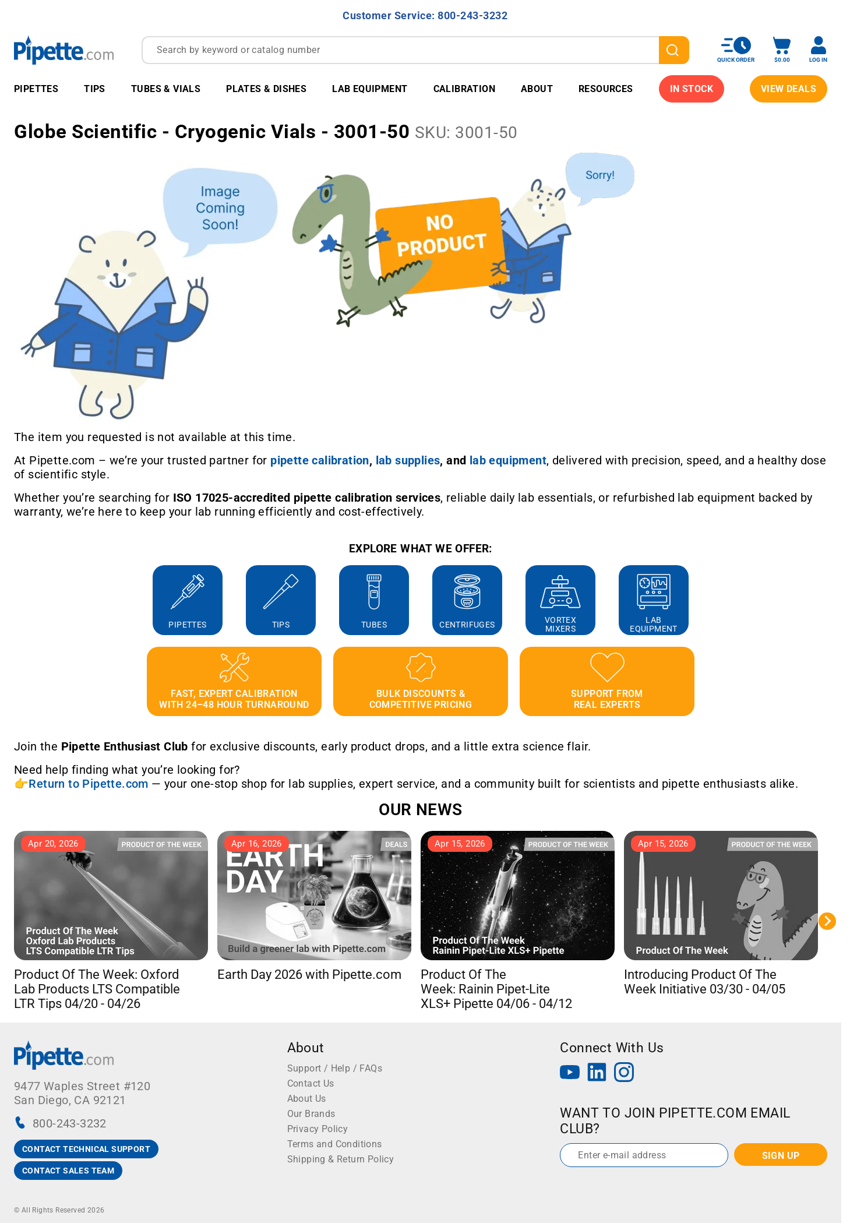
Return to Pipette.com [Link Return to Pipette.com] (88, 784)
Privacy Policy (317, 1128)
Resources (606, 88)
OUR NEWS (420, 809)
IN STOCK (691, 88)
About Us (306, 1098)
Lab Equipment (369, 88)
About (537, 88)
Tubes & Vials (165, 88)
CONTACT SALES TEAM (68, 1170)
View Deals (788, 88)
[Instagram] (624, 1073)
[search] (674, 50)
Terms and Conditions (334, 1144)
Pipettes (36, 88)
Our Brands (311, 1113)
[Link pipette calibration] (319, 460)
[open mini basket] (782, 50)
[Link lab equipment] (508, 460)
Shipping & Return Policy (340, 1159)
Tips (94, 88)
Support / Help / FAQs (334, 1068)
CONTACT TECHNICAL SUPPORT (86, 1149)
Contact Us (310, 1083)
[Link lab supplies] (408, 460)
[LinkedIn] (597, 1073)
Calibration (464, 88)
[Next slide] (827, 921)
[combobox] (415, 50)
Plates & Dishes (266, 88)
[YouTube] (570, 1073)
